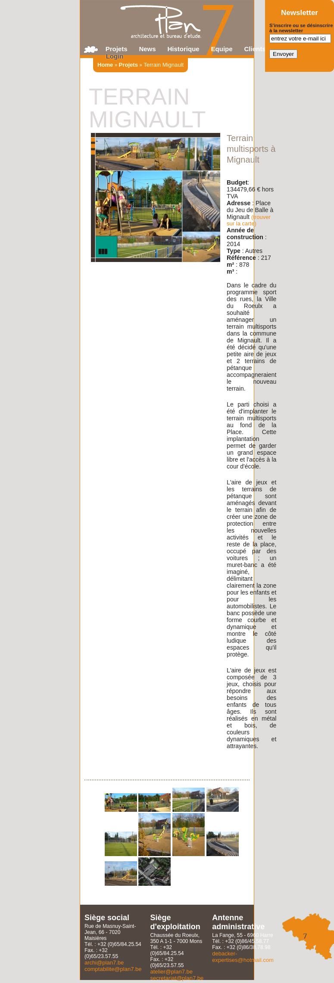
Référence (241, 257)
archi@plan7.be (104, 962)
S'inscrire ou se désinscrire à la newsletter (301, 28)
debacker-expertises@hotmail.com (243, 956)
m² (230, 264)
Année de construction (245, 233)
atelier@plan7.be (171, 971)
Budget (237, 182)
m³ (230, 271)
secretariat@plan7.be (176, 978)
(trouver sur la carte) (249, 220)
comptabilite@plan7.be (112, 969)
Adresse (238, 203)
